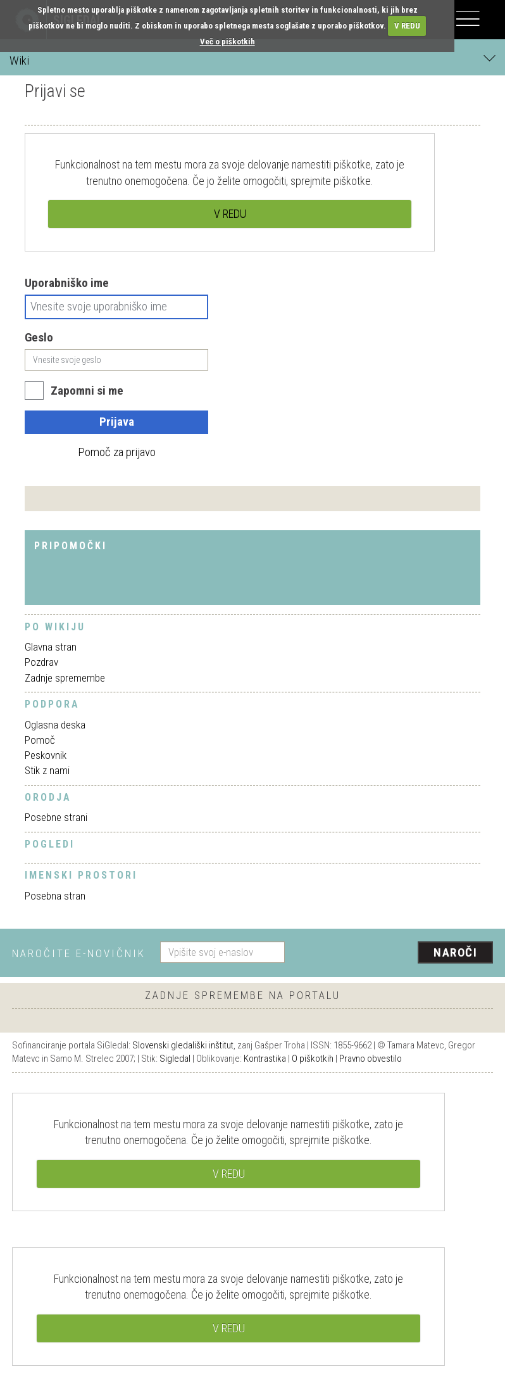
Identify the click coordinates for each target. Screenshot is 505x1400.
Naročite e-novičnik (79, 953)
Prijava (116, 421)
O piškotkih (313, 1058)
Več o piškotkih (227, 41)
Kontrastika (265, 1058)
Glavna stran (51, 646)
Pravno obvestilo (370, 1058)
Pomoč (40, 740)
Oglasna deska (55, 724)
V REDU (407, 25)
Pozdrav (41, 662)
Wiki (252, 60)
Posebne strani (56, 817)
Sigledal (174, 1058)
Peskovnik (45, 755)
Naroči (455, 952)
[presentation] (393, 953)
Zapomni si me (87, 390)
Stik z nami (47, 770)
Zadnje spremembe (65, 677)
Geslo (39, 337)
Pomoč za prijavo (117, 452)
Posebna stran (55, 895)
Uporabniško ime (67, 283)
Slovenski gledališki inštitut (183, 1045)
